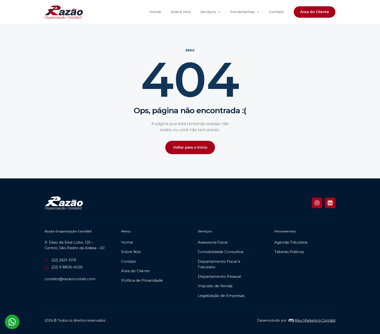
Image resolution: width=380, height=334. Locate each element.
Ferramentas (244, 12)
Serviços (210, 12)
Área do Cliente (314, 11)
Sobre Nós (181, 11)
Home (155, 11)
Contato (276, 11)
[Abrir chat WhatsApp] (12, 322)
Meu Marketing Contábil (312, 320)
